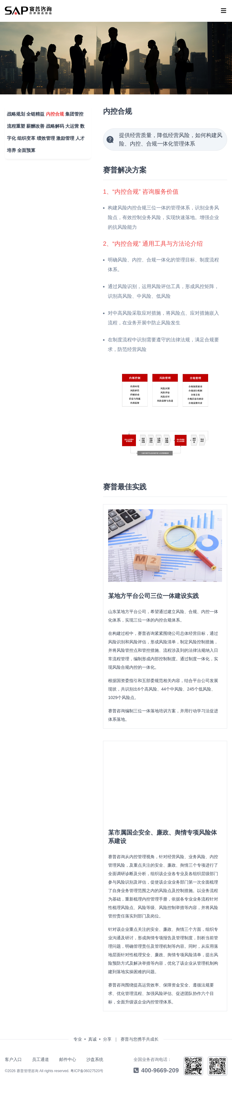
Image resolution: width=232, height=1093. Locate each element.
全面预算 (24, 148)
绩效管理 (44, 136)
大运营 (70, 124)
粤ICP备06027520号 (86, 1071)
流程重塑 (14, 124)
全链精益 (34, 112)
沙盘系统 (94, 1059)
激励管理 (63, 136)
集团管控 (72, 112)
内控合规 (53, 112)
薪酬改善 (34, 124)
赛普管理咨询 (27, 1071)
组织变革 (24, 136)
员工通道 (40, 1059)
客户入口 (13, 1059)
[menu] (28, 10)
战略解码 (53, 124)
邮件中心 (67, 1059)
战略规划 (14, 112)
